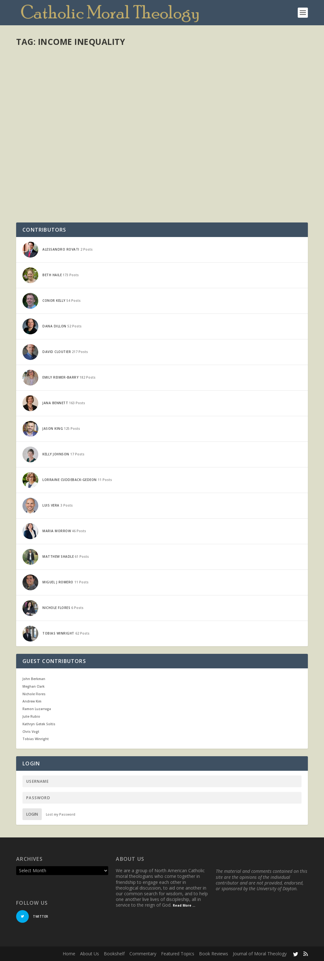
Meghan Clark (33, 686)
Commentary (142, 954)
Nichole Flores (34, 694)
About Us (89, 954)
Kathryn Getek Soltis (38, 724)
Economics (130, 171)
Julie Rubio (31, 716)
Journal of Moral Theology (260, 954)
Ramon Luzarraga (36, 709)
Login (32, 814)
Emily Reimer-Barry (45, 171)
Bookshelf (114, 954)
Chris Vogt (30, 731)
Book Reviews (213, 954)
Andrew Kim (31, 701)
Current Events (106, 171)
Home (69, 954)
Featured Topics (177, 954)
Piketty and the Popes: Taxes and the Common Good (76, 158)
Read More (39, 210)
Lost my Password (60, 814)
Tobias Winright (35, 739)
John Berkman (33, 679)
